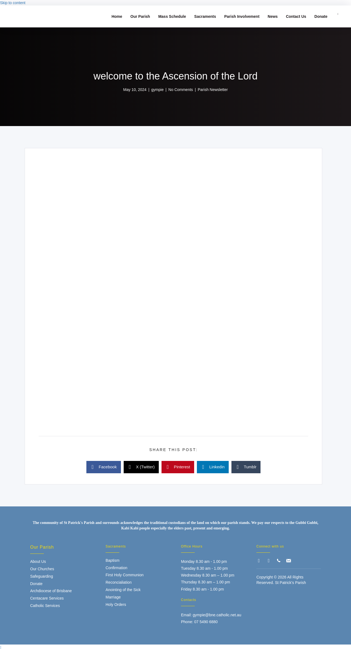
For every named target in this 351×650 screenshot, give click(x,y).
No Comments (180, 89)
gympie (157, 89)
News (273, 16)
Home (117, 16)
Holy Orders (116, 604)
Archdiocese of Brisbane (51, 591)
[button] (258, 560)
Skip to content (13, 3)
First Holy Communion (124, 575)
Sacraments (205, 16)
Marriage (113, 597)
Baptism (113, 560)
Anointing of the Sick (123, 590)
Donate (321, 16)
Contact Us (296, 16)
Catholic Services (45, 605)
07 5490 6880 (206, 622)
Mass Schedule (172, 16)
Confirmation (116, 568)
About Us (38, 561)
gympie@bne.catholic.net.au (217, 615)
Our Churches (42, 569)
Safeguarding (41, 576)
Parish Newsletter (213, 89)
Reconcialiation (119, 582)
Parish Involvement (241, 16)
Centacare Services (47, 598)
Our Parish (140, 16)
